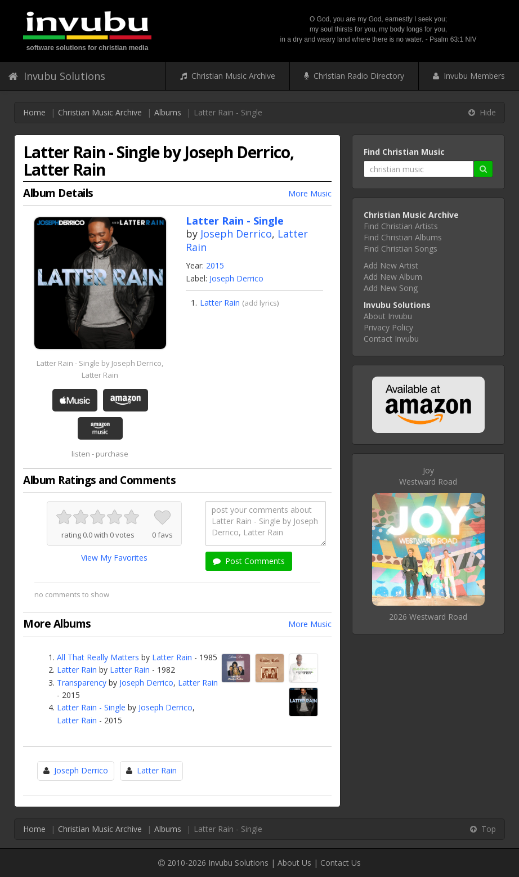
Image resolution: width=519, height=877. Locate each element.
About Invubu (388, 316)
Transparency (81, 682)
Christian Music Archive (227, 75)
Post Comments (249, 561)
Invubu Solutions (56, 76)
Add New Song (391, 288)
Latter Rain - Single (91, 707)
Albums (167, 112)
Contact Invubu (391, 338)
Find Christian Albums (403, 237)
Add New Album (393, 276)
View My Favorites (114, 557)
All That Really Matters (98, 657)
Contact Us (340, 862)
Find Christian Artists (401, 226)
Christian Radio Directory (354, 75)
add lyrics (260, 303)
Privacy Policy (388, 327)
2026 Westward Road (428, 616)
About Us (294, 862)
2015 (215, 265)
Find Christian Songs (400, 248)
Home (34, 112)
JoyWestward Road (428, 476)
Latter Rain (220, 302)
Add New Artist (391, 265)
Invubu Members (469, 75)
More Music (310, 193)
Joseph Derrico (236, 233)
